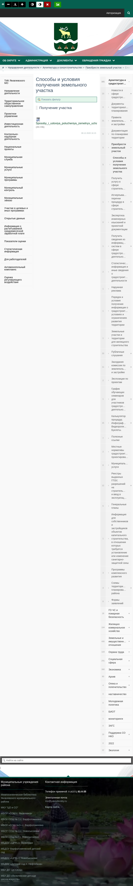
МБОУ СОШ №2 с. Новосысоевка (19, 837)
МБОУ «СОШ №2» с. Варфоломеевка (22, 825)
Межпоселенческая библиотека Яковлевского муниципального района (18, 798)
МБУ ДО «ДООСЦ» (12, 869)
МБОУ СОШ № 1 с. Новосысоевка (20, 831)
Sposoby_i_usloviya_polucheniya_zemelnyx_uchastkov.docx (73, 123)
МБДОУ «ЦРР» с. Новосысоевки (19, 858)
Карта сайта (52, 807)
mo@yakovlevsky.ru (56, 801)
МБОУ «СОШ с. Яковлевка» (16, 813)
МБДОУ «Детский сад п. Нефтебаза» (21, 864)
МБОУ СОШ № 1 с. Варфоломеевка (21, 819)
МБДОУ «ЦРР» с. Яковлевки (17, 842)
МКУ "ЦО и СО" (9, 807)
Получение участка (55, 108)
